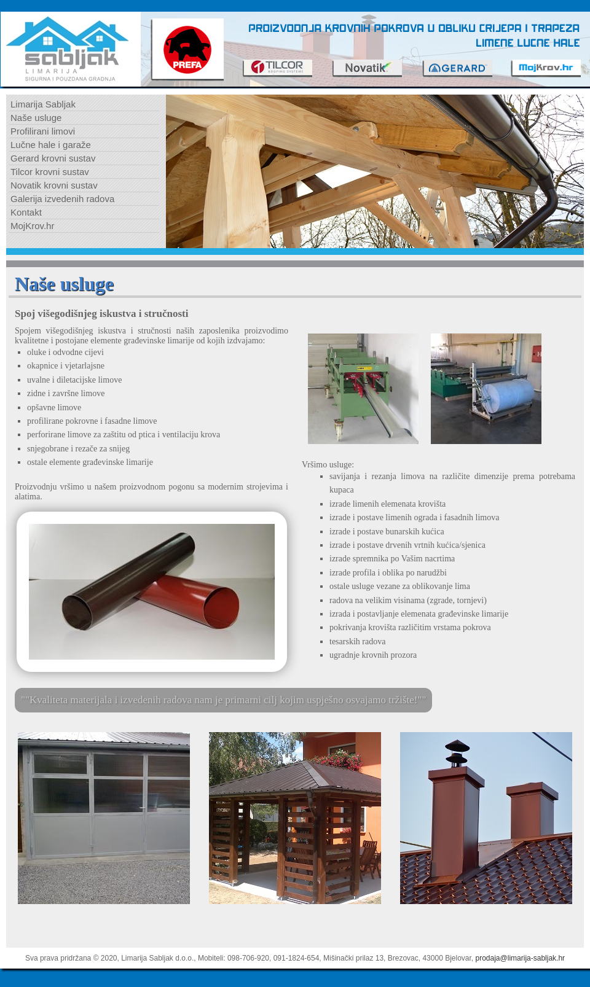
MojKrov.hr (32, 225)
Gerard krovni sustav (52, 158)
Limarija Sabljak (43, 104)
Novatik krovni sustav (54, 185)
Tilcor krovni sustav (49, 171)
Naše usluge (35, 117)
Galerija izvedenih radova (62, 198)
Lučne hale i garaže (50, 144)
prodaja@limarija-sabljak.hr (520, 958)
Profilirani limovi (42, 131)
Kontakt (26, 212)
